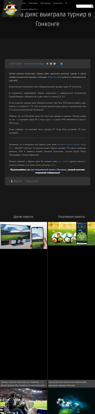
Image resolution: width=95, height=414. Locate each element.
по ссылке (63, 161)
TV (66, 3)
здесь (53, 164)
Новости (22, 3)
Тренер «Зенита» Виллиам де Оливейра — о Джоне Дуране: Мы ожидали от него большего (24, 383)
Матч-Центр (45, 3)
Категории (33, 3)
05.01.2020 (16, 63)
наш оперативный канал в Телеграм (48, 169)
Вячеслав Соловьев (35, 63)
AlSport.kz (52, 77)
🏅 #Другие (16, 180)
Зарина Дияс (33, 180)
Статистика (57, 3)
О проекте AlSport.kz (28, 9)
